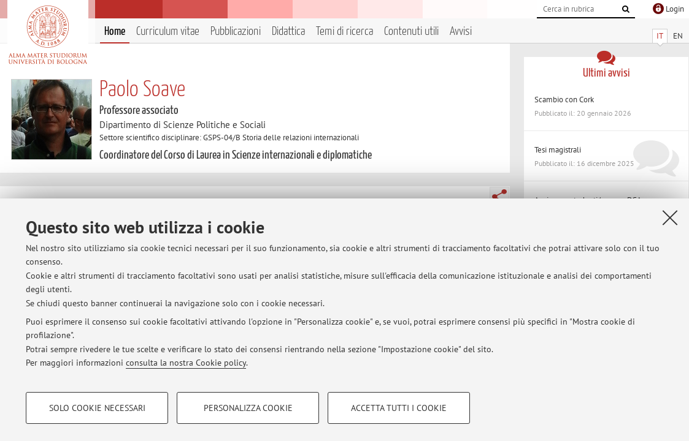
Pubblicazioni (235, 31)
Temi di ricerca (344, 31)
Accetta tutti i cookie (399, 407)
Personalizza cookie (248, 407)
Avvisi (461, 31)
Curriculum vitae (167, 31)
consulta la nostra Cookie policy (186, 362)
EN (678, 36)
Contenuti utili (411, 31)
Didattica (288, 31)
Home (114, 31)
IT (659, 36)
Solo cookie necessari (97, 407)
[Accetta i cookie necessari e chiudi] (670, 217)
